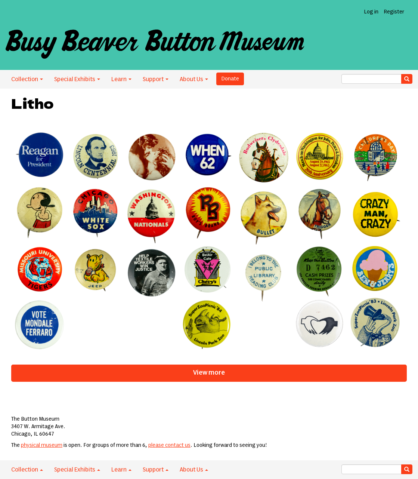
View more (209, 372)
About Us (194, 79)
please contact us (169, 445)
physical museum (41, 445)
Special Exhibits (77, 79)
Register (394, 12)
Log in (371, 12)
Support (155, 79)
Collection (27, 79)
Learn (121, 79)
